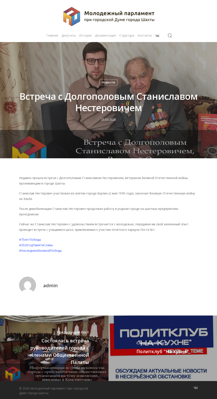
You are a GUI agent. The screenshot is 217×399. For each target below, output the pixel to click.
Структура (126, 35)
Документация (105, 35)
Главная (52, 35)
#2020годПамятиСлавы (36, 245)
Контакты (145, 35)
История (85, 35)
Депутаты (68, 35)
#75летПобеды (30, 240)
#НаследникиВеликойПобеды (40, 251)
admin (50, 285)
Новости (108, 82)
